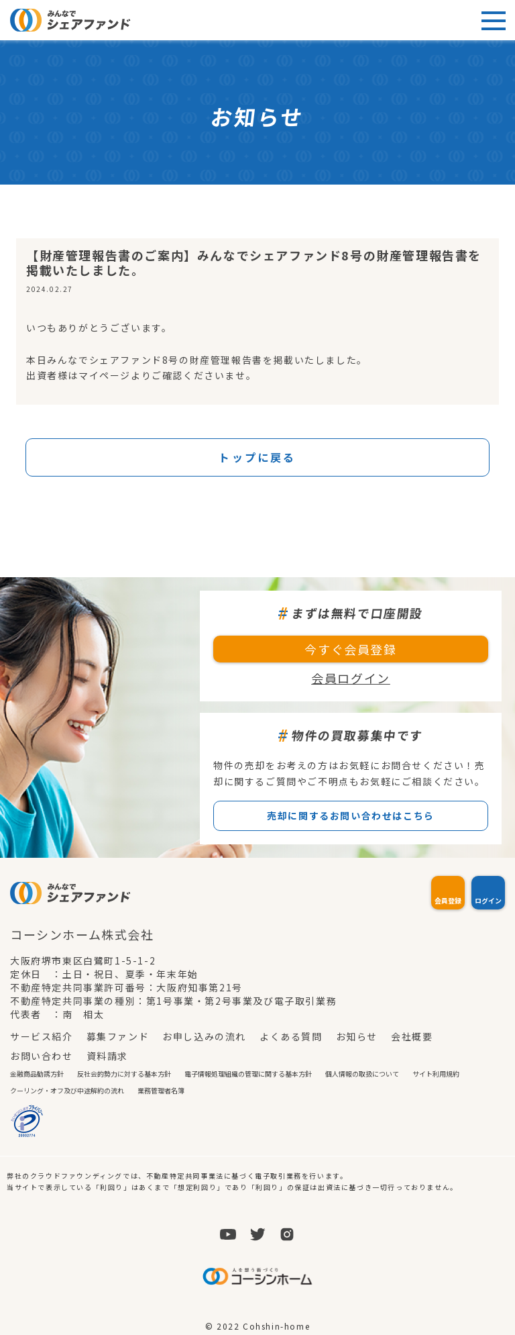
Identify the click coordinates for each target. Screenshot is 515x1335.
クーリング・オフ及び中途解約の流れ (67, 1090)
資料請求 (107, 1055)
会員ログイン (350, 678)
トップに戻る (257, 457)
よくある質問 (291, 1036)
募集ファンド (118, 1036)
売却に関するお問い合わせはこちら (351, 815)
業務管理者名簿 (160, 1090)
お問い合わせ (41, 1055)
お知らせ (357, 1036)
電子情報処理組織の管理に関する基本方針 (248, 1074)
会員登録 (448, 900)
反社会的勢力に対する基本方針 (124, 1074)
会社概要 (412, 1036)
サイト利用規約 (435, 1074)
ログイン (488, 900)
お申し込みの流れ (204, 1036)
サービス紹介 (41, 1036)
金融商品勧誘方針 (37, 1074)
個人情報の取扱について (362, 1074)
